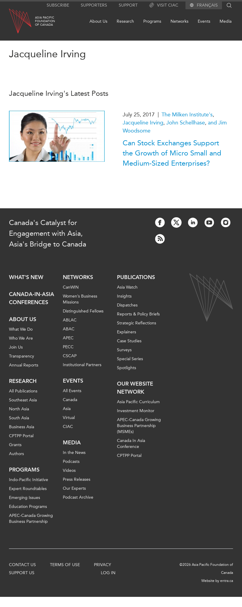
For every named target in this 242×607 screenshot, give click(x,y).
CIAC (68, 426)
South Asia (19, 417)
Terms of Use (65, 564)
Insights (124, 296)
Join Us (16, 347)
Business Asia (21, 426)
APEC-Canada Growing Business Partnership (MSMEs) (139, 425)
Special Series (130, 358)
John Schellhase (185, 122)
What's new (26, 277)
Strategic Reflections (136, 323)
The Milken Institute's (187, 114)
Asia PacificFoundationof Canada (45, 21)
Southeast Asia (23, 400)
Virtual (69, 417)
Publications (136, 277)
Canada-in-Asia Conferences (31, 298)
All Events (72, 390)
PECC (68, 346)
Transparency (21, 356)
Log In (108, 572)
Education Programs (28, 506)
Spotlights (126, 367)
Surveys (124, 349)
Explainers (126, 332)
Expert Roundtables (28, 488)
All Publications (23, 391)
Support (128, 5)
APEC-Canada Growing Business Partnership (31, 518)
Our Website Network (135, 387)
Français (207, 5)
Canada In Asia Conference (131, 443)
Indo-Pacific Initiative (28, 479)
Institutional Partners (82, 364)
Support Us (21, 572)
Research (125, 21)
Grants (15, 444)
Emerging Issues (24, 497)
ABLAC (70, 320)
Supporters (94, 5)
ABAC (68, 329)
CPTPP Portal (21, 435)
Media (226, 21)
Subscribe (58, 5)
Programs (152, 21)
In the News (74, 452)
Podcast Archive (78, 497)
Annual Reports (23, 365)
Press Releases (76, 479)
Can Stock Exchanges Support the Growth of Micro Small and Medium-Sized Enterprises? (172, 153)
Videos (69, 470)
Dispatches (127, 305)
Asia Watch (127, 287)
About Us (98, 21)
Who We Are (21, 338)
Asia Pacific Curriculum (138, 401)
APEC (68, 338)
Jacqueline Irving (143, 122)
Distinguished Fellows (83, 311)
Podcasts (71, 461)
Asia (67, 408)
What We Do (21, 329)
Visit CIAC (163, 5)
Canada (70, 399)
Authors (16, 453)
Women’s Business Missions (80, 299)
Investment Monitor (135, 410)
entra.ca (226, 581)
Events (204, 21)
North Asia (19, 409)
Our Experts (74, 488)
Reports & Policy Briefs (138, 314)
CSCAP (70, 355)
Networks (179, 21)
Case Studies (129, 340)
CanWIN (71, 287)
